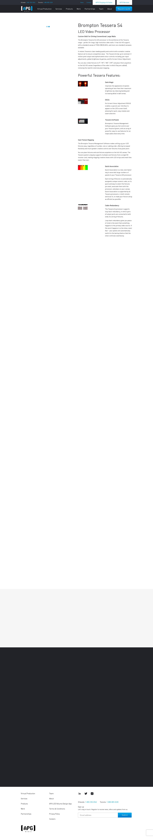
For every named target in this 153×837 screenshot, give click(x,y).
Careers (52, 819)
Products (69, 9)
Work (79, 9)
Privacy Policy (54, 814)
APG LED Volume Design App (60, 803)
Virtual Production (44, 9)
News (82, 2)
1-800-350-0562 (30, 2)
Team (101, 9)
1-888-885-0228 (47, 2)
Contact (89, 2)
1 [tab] (47, 26)
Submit (125, 815)
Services (59, 9)
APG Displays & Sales (104, 2)
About (109, 9)
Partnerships (90, 9)
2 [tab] (49, 26)
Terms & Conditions (57, 809)
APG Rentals (124, 2)
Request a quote (124, 9)
